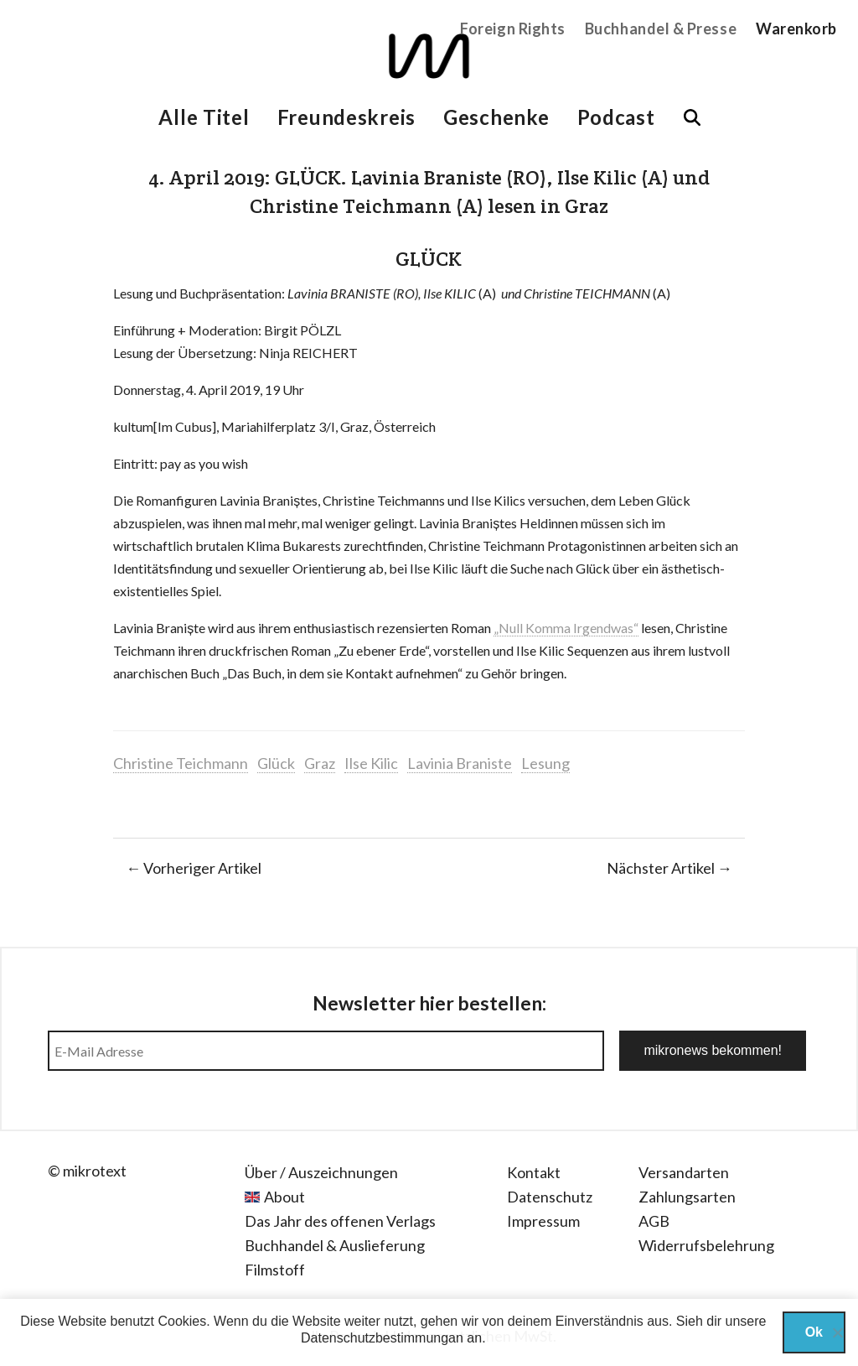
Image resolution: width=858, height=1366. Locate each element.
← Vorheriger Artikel (193, 868)
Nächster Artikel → (669, 868)
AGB (653, 1221)
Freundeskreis (346, 117)
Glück (276, 763)
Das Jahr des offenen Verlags (340, 1221)
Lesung (545, 763)
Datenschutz (549, 1196)
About (284, 1196)
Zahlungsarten (687, 1196)
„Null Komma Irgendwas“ (566, 628)
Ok (814, 1332)
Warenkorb (796, 28)
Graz (319, 763)
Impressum (543, 1221)
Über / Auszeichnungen (321, 1172)
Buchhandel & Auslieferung (335, 1245)
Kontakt (534, 1172)
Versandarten (683, 1172)
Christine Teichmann (180, 763)
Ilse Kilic (371, 763)
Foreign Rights (513, 28)
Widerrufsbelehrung (706, 1245)
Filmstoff (275, 1269)
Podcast (616, 117)
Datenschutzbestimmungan (382, 1338)
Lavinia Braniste (459, 763)
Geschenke (496, 117)
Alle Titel (203, 117)
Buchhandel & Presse (661, 28)
